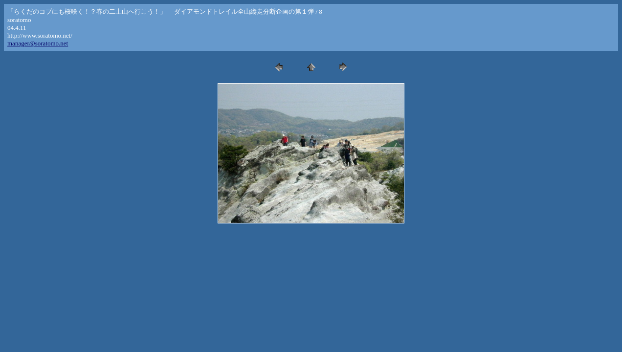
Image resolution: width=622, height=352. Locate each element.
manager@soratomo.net (37, 43)
